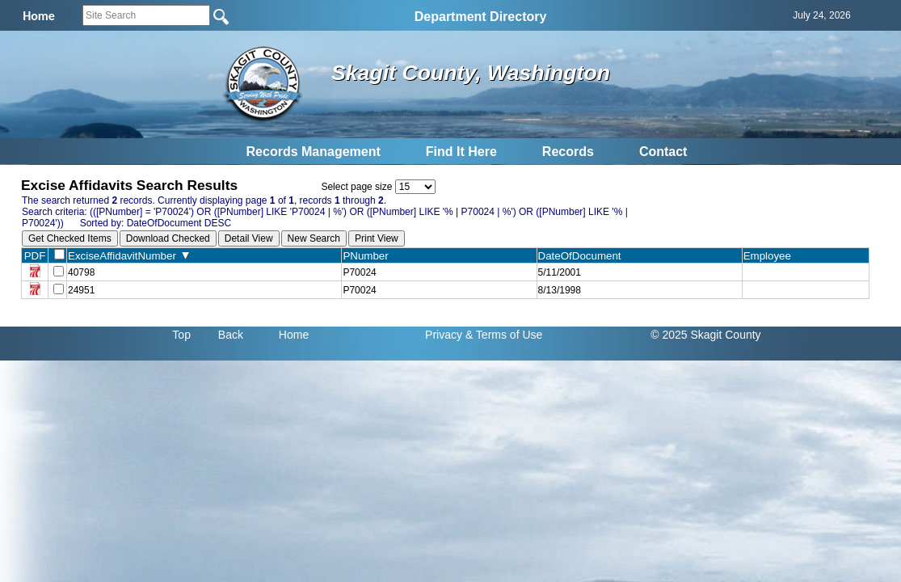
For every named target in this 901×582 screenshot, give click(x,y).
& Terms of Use (503, 334)
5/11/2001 (559, 272)
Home (294, 334)
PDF (35, 256)
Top (181, 334)
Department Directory (481, 16)
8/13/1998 (559, 290)
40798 (81, 272)
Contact (663, 151)
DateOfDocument (583, 256)
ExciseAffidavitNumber (128, 256)
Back (230, 334)
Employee (770, 256)
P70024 (359, 272)
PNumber (369, 256)
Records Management (313, 151)
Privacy (443, 334)
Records (568, 151)
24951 (81, 290)
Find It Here (461, 151)
